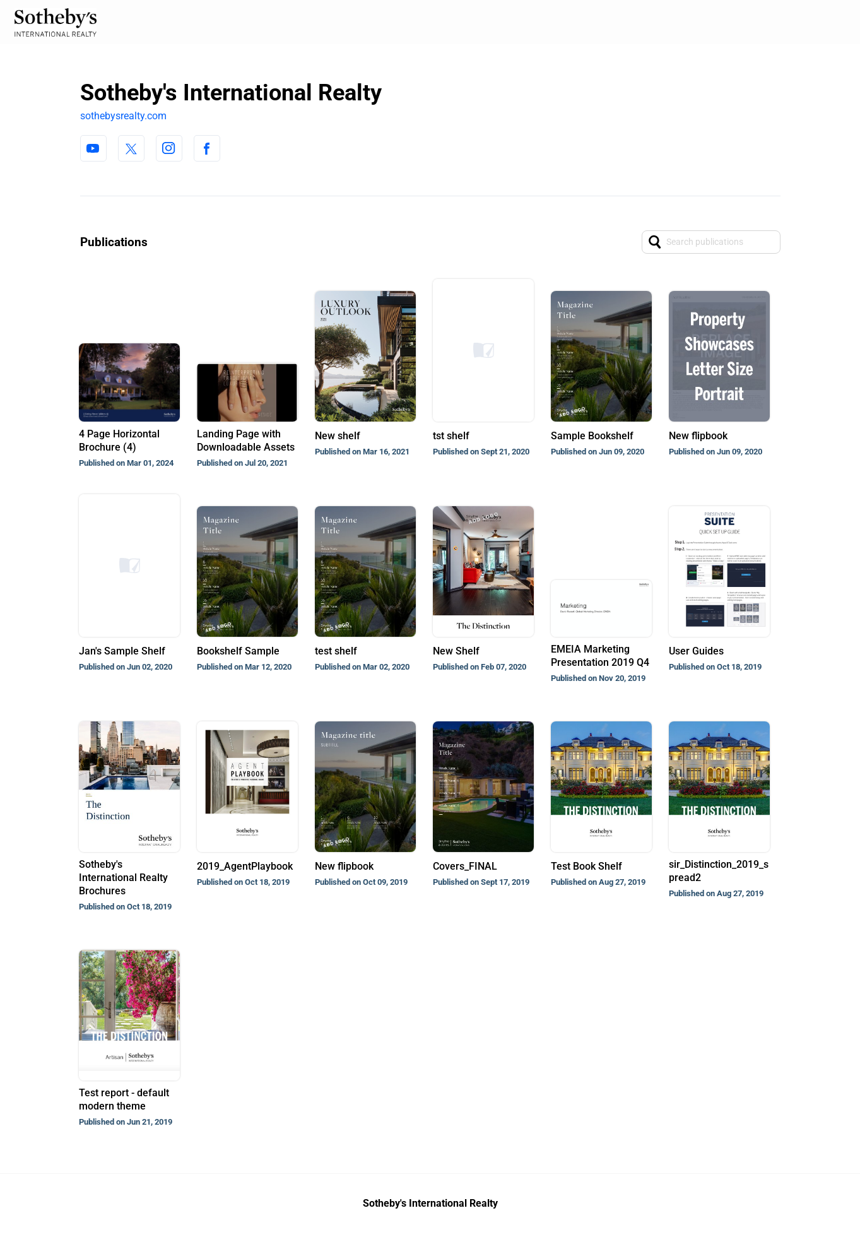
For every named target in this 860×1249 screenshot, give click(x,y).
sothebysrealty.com (123, 116)
